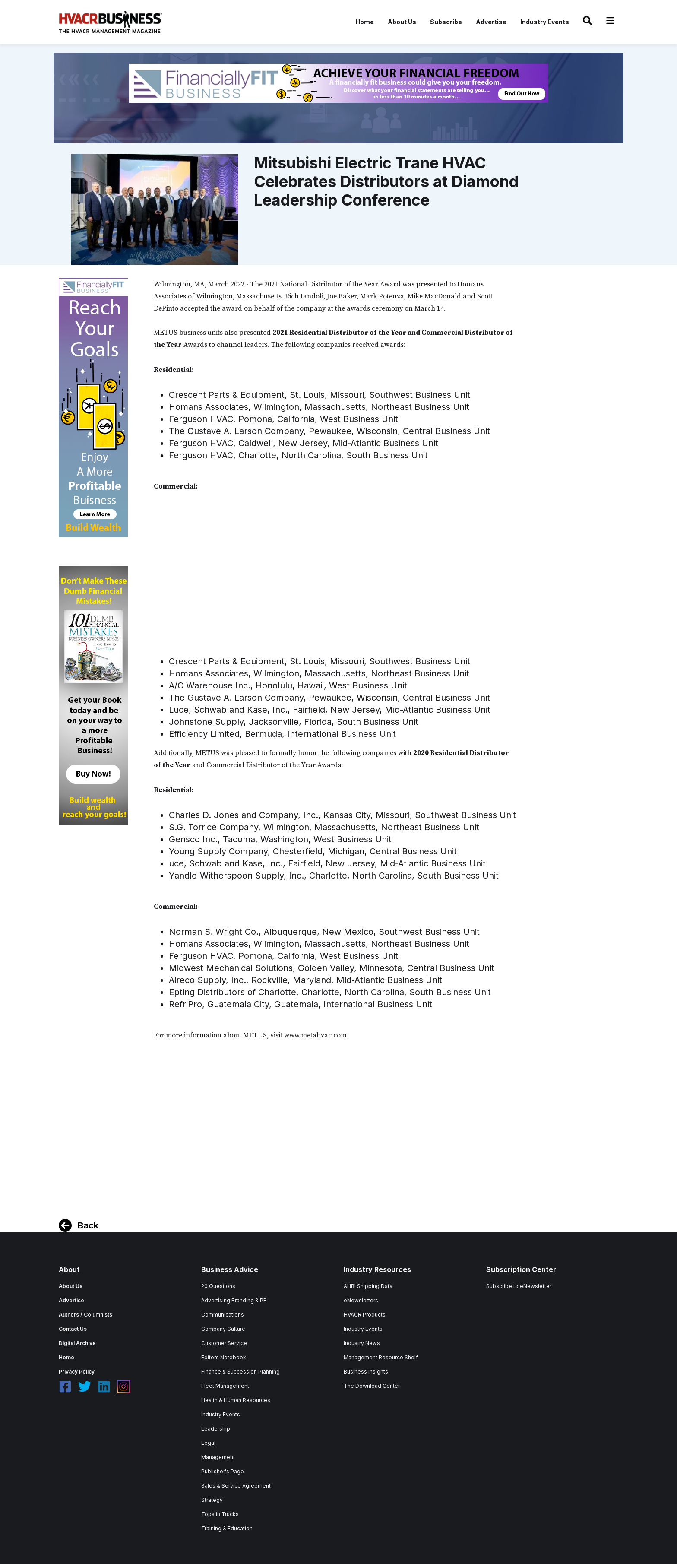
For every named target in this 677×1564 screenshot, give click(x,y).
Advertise (491, 21)
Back (88, 1225)
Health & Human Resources (235, 1400)
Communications (222, 1314)
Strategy (212, 1500)
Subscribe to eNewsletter (518, 1286)
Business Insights (366, 1371)
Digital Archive (77, 1343)
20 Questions (218, 1286)
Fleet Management (225, 1386)
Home (364, 21)
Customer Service (224, 1343)
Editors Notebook (223, 1357)
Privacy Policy (77, 1371)
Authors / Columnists (85, 1314)
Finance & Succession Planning (240, 1371)
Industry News (362, 1343)
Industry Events (544, 21)
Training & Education (227, 1528)
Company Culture (223, 1329)
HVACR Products (365, 1314)
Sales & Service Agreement (236, 1485)
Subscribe (446, 21)
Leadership (215, 1428)
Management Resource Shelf (381, 1357)
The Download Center (372, 1386)
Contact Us (73, 1329)
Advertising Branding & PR (234, 1300)
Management (218, 1457)
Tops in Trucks (220, 1514)
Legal (208, 1443)
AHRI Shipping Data (368, 1286)
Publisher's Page (222, 1471)
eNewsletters (361, 1300)
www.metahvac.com (315, 1035)
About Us (402, 21)
